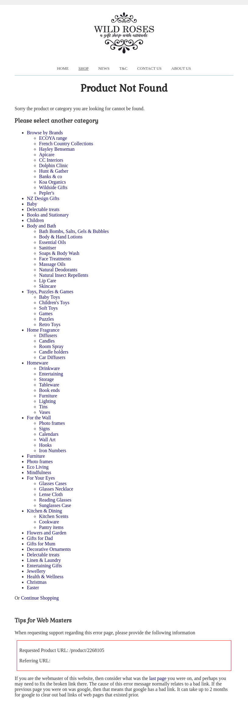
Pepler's (46, 192)
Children (35, 220)
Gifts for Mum (41, 543)
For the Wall (39, 417)
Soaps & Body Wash (59, 253)
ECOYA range (53, 138)
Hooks (45, 445)
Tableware (49, 384)
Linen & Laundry (44, 560)
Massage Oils (52, 264)
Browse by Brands (45, 132)
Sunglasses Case (55, 505)
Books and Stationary (48, 214)
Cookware (49, 521)
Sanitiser (47, 247)
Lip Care (47, 280)
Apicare (47, 154)
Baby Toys (49, 297)
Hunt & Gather (53, 171)
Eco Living (38, 467)
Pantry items (51, 527)
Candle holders (53, 351)
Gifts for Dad (40, 538)
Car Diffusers (52, 357)
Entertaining (51, 373)
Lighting (47, 401)
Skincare (47, 286)
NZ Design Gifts (43, 198)
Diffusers (48, 335)
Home (63, 68)
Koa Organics (52, 182)
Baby (32, 203)
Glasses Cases (52, 483)
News (104, 68)
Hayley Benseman (57, 149)
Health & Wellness (45, 576)
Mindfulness (39, 472)
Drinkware (49, 368)
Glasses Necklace (56, 488)
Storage (46, 379)
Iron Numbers (52, 450)
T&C (123, 68)
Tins (43, 406)
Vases (44, 412)
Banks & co (50, 176)
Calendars (48, 434)
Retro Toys (49, 324)
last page (157, 678)
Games (45, 313)
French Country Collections (66, 143)
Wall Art (47, 439)
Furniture (48, 395)
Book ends (49, 390)
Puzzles (46, 319)
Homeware (37, 362)
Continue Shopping (40, 597)
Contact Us (149, 68)
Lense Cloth (51, 494)
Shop (84, 68)
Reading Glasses (55, 499)
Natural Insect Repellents (63, 275)
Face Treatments (55, 258)
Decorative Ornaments (49, 549)
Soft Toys (48, 308)
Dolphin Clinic (53, 165)
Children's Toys (54, 302)
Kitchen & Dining (44, 510)
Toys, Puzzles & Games (50, 291)
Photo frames (52, 423)
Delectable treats (43, 209)
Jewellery (36, 571)
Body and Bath (41, 225)
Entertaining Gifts (44, 565)
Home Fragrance (43, 330)
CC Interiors (51, 160)
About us (181, 68)
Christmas (37, 582)
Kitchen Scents (53, 516)
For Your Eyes (41, 478)
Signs (44, 428)
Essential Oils (52, 242)
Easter (33, 587)
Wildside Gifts (53, 187)
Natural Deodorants (58, 269)
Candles (47, 340)
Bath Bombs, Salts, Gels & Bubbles (74, 231)
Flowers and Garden (46, 532)
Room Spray (51, 346)
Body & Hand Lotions (61, 236)
